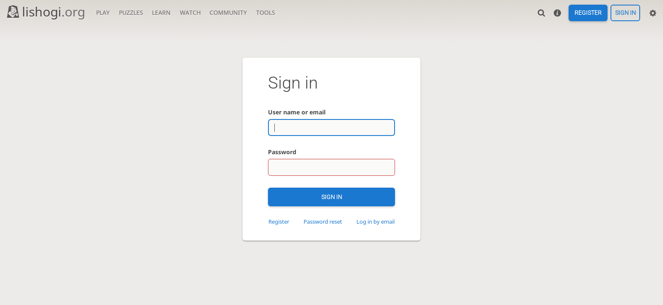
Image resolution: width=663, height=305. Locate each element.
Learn (161, 12)
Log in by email (375, 221)
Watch (190, 12)
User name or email (297, 112)
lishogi (45, 11)
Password (282, 152)
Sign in (625, 13)
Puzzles (131, 12)
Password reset (323, 221)
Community (228, 12)
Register (588, 13)
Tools (265, 12)
